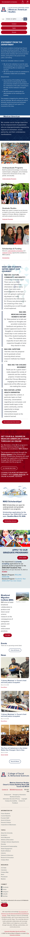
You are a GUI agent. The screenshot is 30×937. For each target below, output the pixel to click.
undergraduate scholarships (15, 251)
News (2, 874)
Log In (4, 905)
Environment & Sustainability (9, 846)
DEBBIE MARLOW (19, 474)
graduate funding (7, 253)
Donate (14, 32)
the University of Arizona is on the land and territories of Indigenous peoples (15, 913)
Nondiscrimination (15, 797)
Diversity (3, 844)
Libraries (3, 853)
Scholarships (5, 258)
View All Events (15, 650)
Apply (14, 28)
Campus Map (4, 872)
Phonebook (4, 877)
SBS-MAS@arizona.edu (16, 789)
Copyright (24, 799)
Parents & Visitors (6, 822)
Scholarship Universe (10, 521)
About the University (6, 833)
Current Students (5, 816)
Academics (4, 835)
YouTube (5, 896)
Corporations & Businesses (8, 825)
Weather (3, 879)
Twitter (5, 889)
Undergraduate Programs (9, 179)
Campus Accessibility (11, 801)
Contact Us (5, 789)
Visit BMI (7, 635)
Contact (14, 24)
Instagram (5, 892)
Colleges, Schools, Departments (10, 842)
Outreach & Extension (7, 855)
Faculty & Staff (5, 818)
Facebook (5, 887)
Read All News (15, 761)
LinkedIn (5, 894)
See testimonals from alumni (12, 422)
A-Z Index (3, 868)
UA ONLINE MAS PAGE (9, 468)
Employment (7, 794)
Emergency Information (19, 794)
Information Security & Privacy (11, 799)
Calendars (4, 870)
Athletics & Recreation (7, 840)
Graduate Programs (7, 219)
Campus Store (5, 860)
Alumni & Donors (5, 820)
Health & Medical (6, 851)
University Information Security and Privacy (15, 931)
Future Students (5, 813)
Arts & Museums (5, 837)
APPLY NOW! (22, 558)
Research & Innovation (7, 857)
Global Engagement (6, 848)
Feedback (15, 803)
